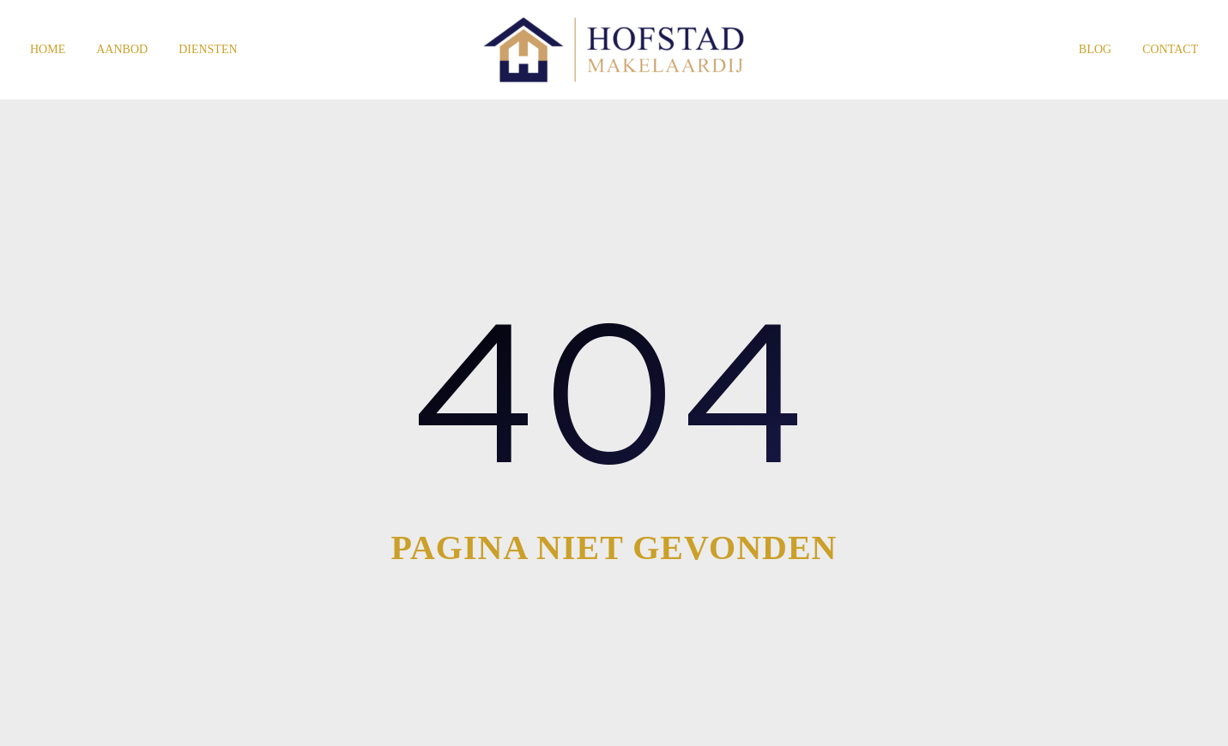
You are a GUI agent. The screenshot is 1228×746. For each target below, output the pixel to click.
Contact (1170, 49)
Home (47, 49)
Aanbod (122, 49)
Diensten (207, 49)
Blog (1095, 49)
